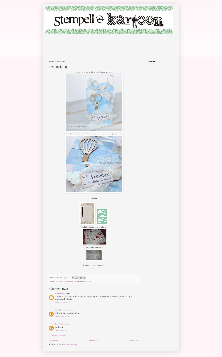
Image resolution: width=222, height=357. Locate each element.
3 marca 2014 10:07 (62, 330)
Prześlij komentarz (58, 335)
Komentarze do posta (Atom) (67, 344)
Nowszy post (53, 340)
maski (68, 281)
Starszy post (134, 340)
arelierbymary (60, 293)
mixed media (74, 281)
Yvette (90, 281)
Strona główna (94, 340)
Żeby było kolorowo (62, 310)
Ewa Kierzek (59, 324)
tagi (80, 281)
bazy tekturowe (60, 281)
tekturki (84, 281)
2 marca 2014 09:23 (62, 316)
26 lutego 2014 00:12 (62, 302)
